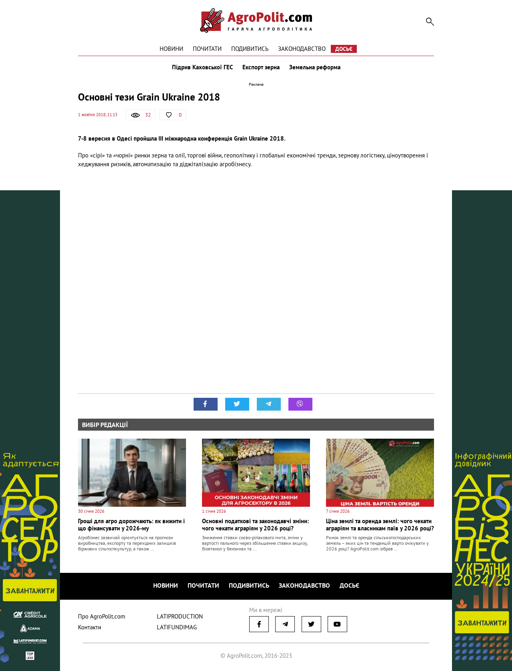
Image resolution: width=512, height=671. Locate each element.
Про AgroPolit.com (101, 616)
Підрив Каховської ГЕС (202, 67)
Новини (171, 48)
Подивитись (249, 48)
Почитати (207, 48)
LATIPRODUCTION (180, 616)
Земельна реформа (314, 67)
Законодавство (302, 48)
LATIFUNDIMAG (177, 627)
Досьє (343, 48)
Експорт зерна (261, 67)
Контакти (89, 627)
